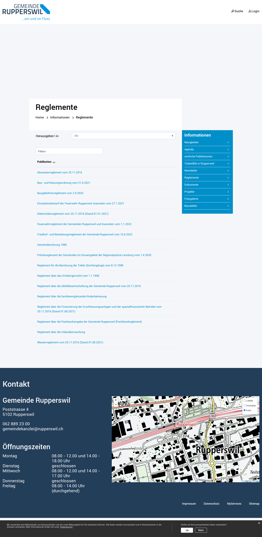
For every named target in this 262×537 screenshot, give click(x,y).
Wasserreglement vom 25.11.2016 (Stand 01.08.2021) (70, 361)
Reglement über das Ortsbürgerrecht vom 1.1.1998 (68, 285)
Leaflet (245, 500)
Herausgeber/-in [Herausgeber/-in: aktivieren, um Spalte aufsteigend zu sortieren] (149, 162)
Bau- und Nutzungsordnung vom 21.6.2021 (63, 183)
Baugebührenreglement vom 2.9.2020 (60, 193)
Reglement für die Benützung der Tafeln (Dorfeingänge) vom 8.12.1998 (80, 275)
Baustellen (190, 206)
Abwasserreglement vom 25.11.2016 (59, 173)
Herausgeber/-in (47, 136)
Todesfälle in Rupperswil (199, 164)
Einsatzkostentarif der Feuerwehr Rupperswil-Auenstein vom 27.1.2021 (80, 204)
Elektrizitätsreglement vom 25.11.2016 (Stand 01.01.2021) (72, 214)
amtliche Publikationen (198, 157)
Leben (174, 15)
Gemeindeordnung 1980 (52, 250)
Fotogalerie (191, 199)
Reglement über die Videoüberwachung (61, 351)
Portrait (154, 15)
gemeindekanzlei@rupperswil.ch (33, 448)
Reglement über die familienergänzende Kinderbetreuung (72, 310)
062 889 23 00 (16, 443)
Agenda (189, 150)
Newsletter (190, 171)
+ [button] (116, 419)
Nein (201, 530)
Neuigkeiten (191, 142)
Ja (187, 530)
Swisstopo (254, 500)
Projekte (189, 192)
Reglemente (199, 178)
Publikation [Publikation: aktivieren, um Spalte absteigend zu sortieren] (44, 162)
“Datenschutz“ (66, 527)
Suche (238, 9)
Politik (192, 15)
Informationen (246, 15)
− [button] (116, 424)
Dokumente (191, 185)
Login (255, 9)
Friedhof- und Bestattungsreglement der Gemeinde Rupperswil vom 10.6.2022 (84, 239)
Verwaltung (215, 15)
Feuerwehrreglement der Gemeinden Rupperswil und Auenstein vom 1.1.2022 (84, 224)
